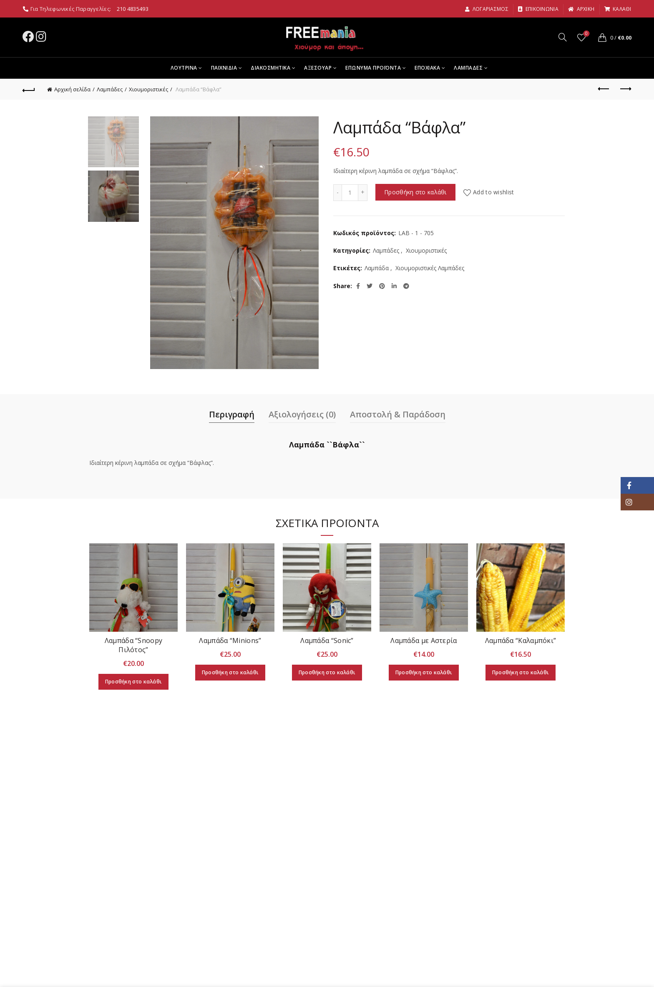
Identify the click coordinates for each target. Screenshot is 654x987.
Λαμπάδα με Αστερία (423, 640)
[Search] (562, 37)
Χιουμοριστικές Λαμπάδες (429, 268)
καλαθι (617, 9)
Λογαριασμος (486, 9)
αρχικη (581, 9)
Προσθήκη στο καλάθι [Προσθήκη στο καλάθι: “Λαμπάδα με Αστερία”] (424, 672)
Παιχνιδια (224, 67)
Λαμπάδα (377, 268)
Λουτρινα (184, 67)
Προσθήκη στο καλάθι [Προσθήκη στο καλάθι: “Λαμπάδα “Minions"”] (230, 672)
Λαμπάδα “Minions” (230, 640)
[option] (113, 143)
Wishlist (585, 34)
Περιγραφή (231, 414)
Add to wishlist (493, 192)
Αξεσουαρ (318, 67)
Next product (625, 88)
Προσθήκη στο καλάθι (415, 192)
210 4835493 (132, 9)
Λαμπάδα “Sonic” (327, 640)
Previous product (604, 88)
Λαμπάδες (110, 89)
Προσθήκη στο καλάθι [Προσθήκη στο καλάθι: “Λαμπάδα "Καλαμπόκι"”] (520, 672)
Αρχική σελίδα (72, 89)
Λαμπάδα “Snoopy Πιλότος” (134, 645)
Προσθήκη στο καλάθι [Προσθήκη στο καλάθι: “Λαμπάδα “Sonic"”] (327, 672)
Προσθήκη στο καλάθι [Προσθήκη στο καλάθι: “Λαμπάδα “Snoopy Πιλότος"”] (133, 681)
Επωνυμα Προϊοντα (373, 67)
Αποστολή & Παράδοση (397, 414)
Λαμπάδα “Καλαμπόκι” (520, 640)
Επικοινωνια (538, 9)
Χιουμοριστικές (148, 89)
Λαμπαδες (468, 67)
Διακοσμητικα (270, 67)
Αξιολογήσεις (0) (302, 414)
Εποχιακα (427, 67)
